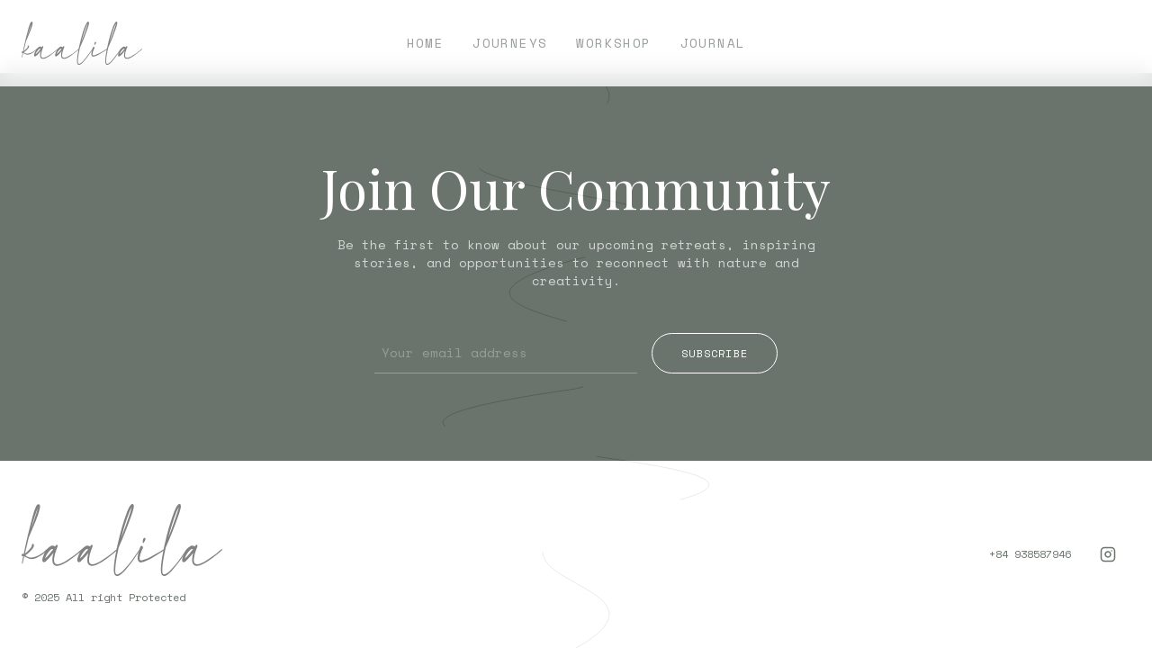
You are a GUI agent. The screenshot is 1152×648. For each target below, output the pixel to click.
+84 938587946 (1030, 554)
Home (426, 43)
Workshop (613, 43)
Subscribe (714, 353)
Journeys (509, 43)
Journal (713, 43)
